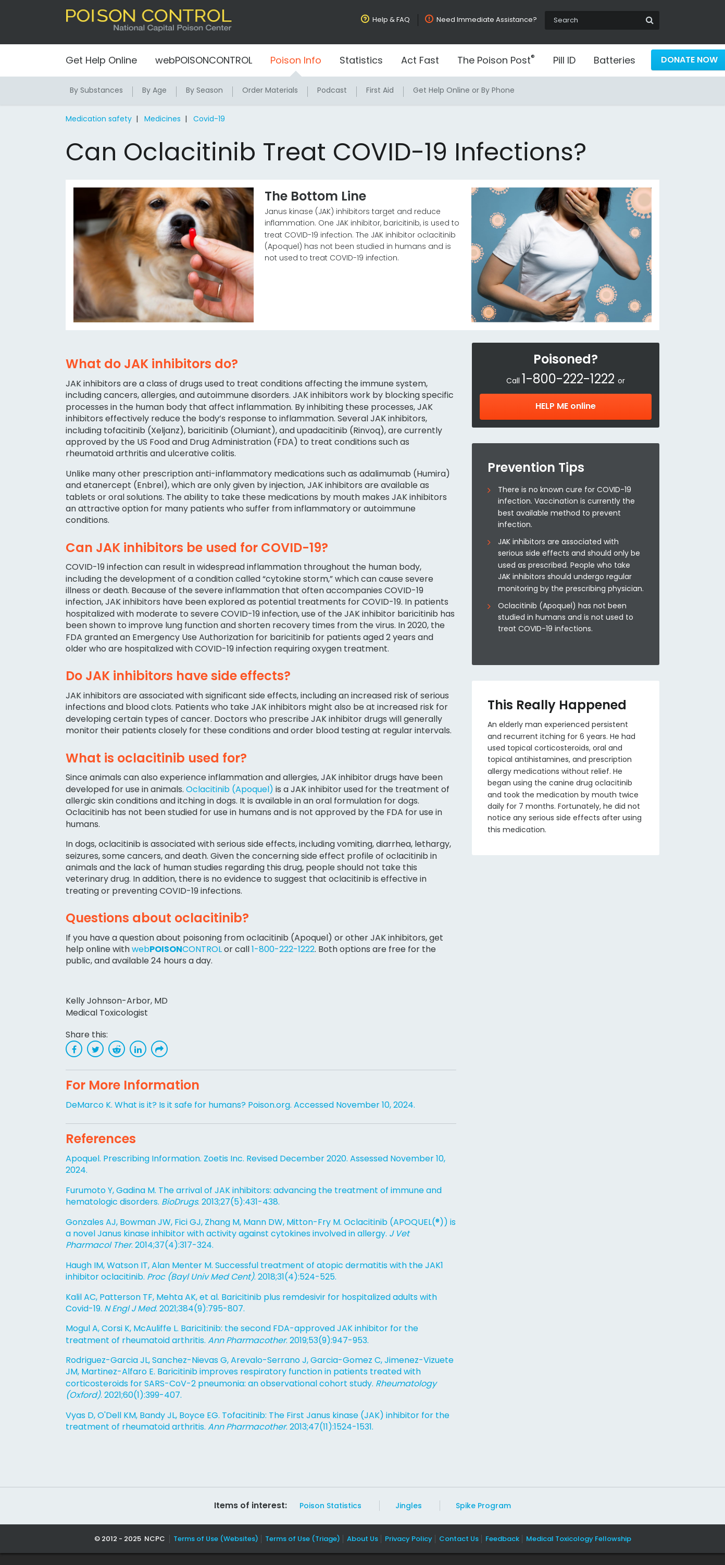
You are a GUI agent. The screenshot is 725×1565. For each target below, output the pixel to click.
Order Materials (271, 90)
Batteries (613, 60)
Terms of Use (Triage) (304, 1550)
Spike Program (480, 1517)
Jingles (407, 1517)
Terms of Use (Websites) (218, 1550)
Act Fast (420, 60)
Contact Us (457, 1550)
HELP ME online (565, 406)
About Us (362, 1550)
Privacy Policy (408, 1550)
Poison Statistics (330, 1517)
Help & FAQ (392, 19)
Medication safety (98, 119)
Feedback (499, 1550)
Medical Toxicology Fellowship (574, 1550)
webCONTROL (177, 961)
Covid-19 (207, 119)
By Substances (96, 90)
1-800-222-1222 (283, 961)
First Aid (381, 90)
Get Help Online (102, 60)
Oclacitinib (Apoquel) (234, 801)
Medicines (161, 119)
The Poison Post (495, 60)
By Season (205, 90)
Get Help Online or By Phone (465, 90)
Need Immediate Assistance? (487, 19)
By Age (154, 90)
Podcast (333, 90)
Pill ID (563, 60)
